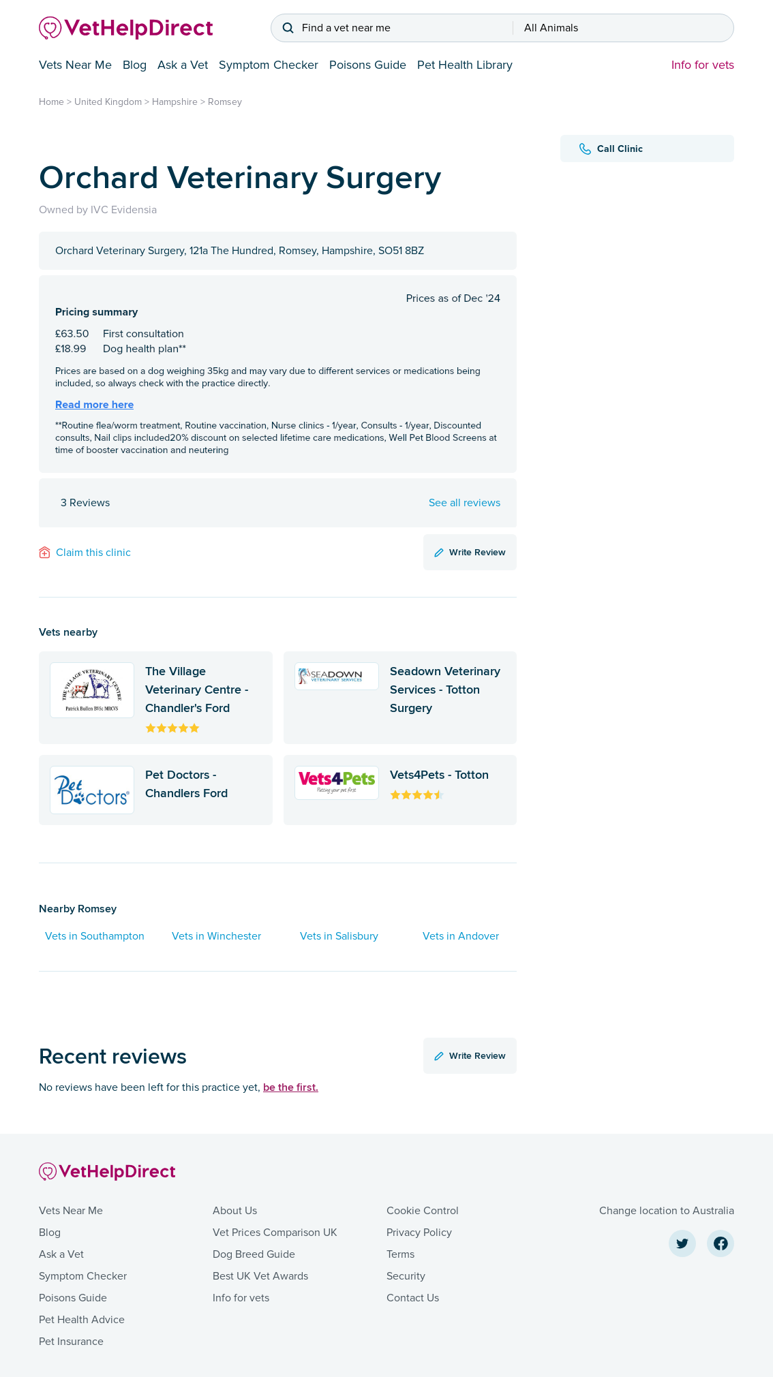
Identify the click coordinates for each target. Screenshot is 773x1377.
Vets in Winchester (216, 936)
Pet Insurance (71, 1341)
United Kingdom (108, 102)
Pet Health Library (465, 64)
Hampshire (175, 102)
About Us (235, 1211)
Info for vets (702, 64)
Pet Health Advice (82, 1320)
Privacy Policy (419, 1232)
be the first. (290, 1087)
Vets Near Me (75, 64)
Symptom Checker (268, 64)
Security (405, 1276)
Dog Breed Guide (254, 1254)
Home (51, 102)
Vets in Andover (461, 936)
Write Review (470, 552)
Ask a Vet (182, 64)
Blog (135, 64)
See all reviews (464, 503)
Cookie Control (422, 1211)
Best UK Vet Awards (260, 1276)
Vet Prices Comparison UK (275, 1232)
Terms (400, 1254)
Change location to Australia (666, 1211)
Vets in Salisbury (339, 936)
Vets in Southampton (95, 936)
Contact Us (412, 1298)
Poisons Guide (367, 64)
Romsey (225, 102)
